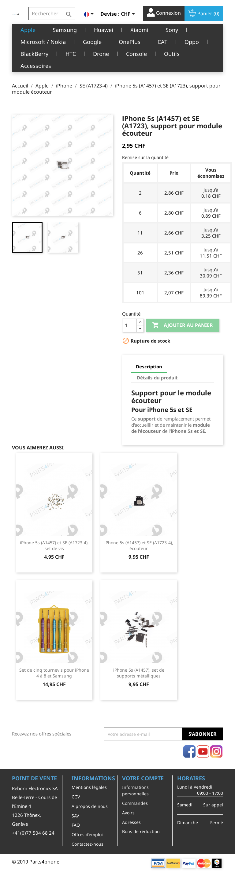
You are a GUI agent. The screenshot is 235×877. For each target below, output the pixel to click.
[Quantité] (129, 325)
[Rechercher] (51, 13)
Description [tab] (149, 366)
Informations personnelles (135, 790)
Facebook (189, 751)
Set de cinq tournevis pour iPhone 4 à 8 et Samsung (54, 673)
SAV (75, 816)
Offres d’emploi (87, 834)
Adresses (131, 822)
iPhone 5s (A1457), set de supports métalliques (138, 673)
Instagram (216, 751)
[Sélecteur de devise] (129, 14)
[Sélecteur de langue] (90, 14)
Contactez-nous (87, 844)
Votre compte (143, 778)
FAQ (76, 825)
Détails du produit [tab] (157, 377)
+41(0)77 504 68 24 (33, 833)
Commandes (135, 803)
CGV (76, 797)
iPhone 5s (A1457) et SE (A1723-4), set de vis (54, 546)
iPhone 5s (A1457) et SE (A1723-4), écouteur (138, 546)
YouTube (203, 751)
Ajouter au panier (182, 325)
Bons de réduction (141, 831)
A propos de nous (90, 806)
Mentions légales (89, 787)
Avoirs (128, 813)
